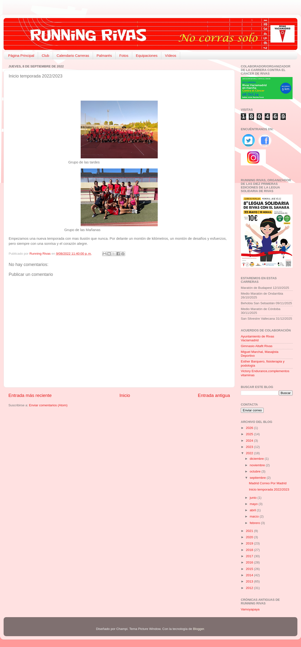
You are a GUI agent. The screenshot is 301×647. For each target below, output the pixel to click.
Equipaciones (146, 55)
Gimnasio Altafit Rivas (256, 346)
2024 (250, 440)
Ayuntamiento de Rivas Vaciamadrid (257, 338)
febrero (255, 523)
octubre (256, 471)
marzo (255, 516)
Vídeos (170, 55)
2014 (250, 575)
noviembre (258, 465)
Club (45, 55)
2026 (250, 428)
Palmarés (104, 55)
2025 (250, 434)
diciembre (257, 458)
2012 (250, 588)
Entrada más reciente (30, 395)
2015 (250, 569)
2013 (250, 581)
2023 (250, 447)
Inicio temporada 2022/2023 (269, 489)
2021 (250, 531)
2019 (250, 543)
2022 (250, 453)
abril (253, 510)
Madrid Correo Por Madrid (268, 483)
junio (253, 497)
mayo (254, 504)
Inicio (124, 395)
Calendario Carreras (73, 55)
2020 (250, 537)
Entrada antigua (214, 395)
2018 (250, 550)
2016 (250, 562)
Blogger (198, 629)
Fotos (123, 55)
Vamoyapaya (250, 609)
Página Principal (21, 55)
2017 (250, 556)
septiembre (258, 477)
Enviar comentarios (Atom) (48, 405)
